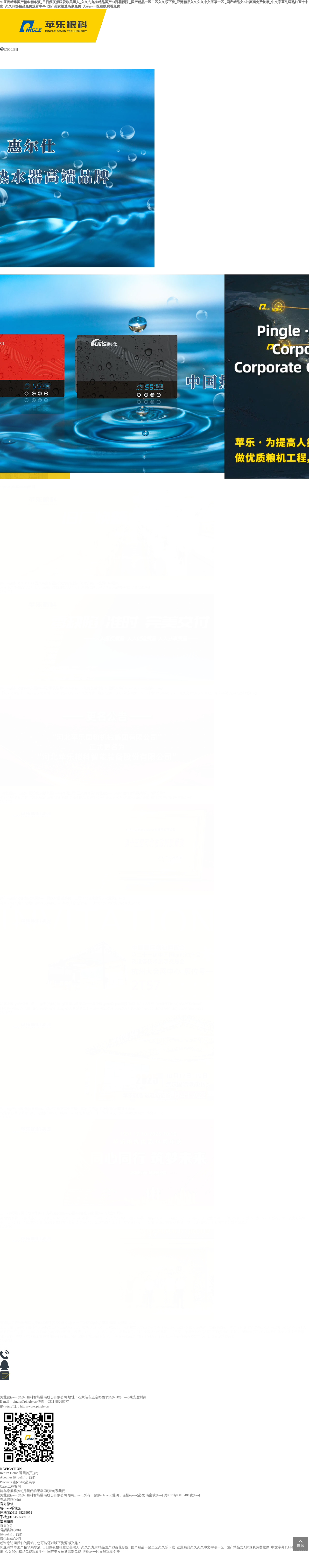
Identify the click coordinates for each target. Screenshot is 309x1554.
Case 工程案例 (10, 1486)
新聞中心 (74, 61)
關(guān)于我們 (12, 64)
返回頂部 (7, 1521)
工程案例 (198, 61)
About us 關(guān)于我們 (17, 1477)
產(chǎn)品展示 (135, 64)
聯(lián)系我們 (278, 64)
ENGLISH (9, 49)
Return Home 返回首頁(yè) (19, 1473)
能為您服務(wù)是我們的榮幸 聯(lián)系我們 (32, 1491)
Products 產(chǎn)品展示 (17, 1482)
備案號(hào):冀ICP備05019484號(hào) (173, 1495)
